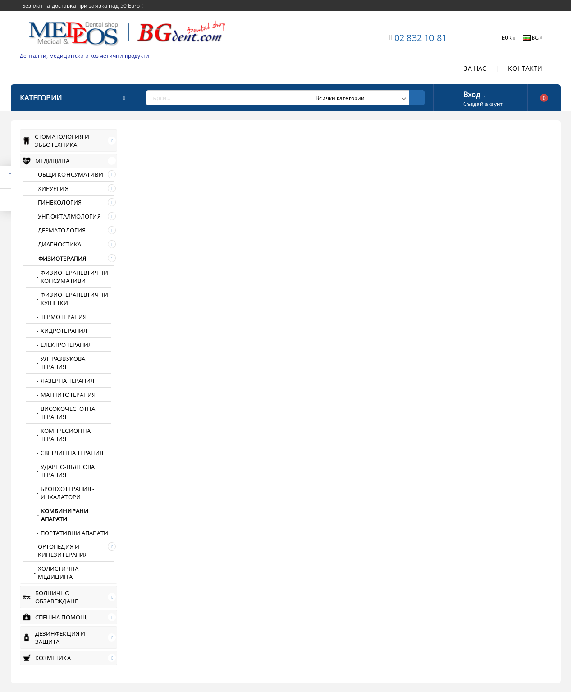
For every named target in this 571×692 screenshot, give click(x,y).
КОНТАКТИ (525, 68)
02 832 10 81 (420, 38)
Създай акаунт (483, 104)
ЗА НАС (475, 68)
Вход (471, 94)
